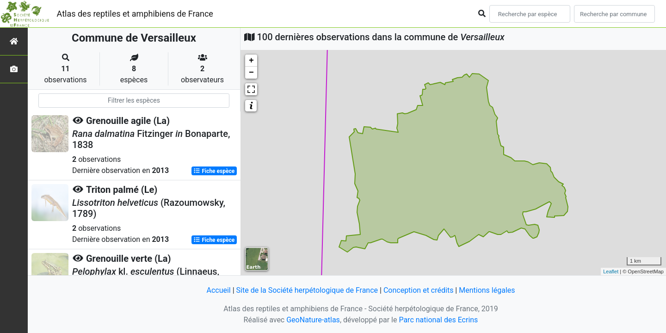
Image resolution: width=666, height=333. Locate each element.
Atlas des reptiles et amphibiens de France (135, 13)
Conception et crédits (418, 290)
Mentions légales (487, 290)
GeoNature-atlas (313, 319)
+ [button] (251, 60)
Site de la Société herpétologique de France (307, 290)
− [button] (251, 72)
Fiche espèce (213, 171)
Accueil (218, 290)
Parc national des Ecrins (438, 319)
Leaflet (610, 271)
